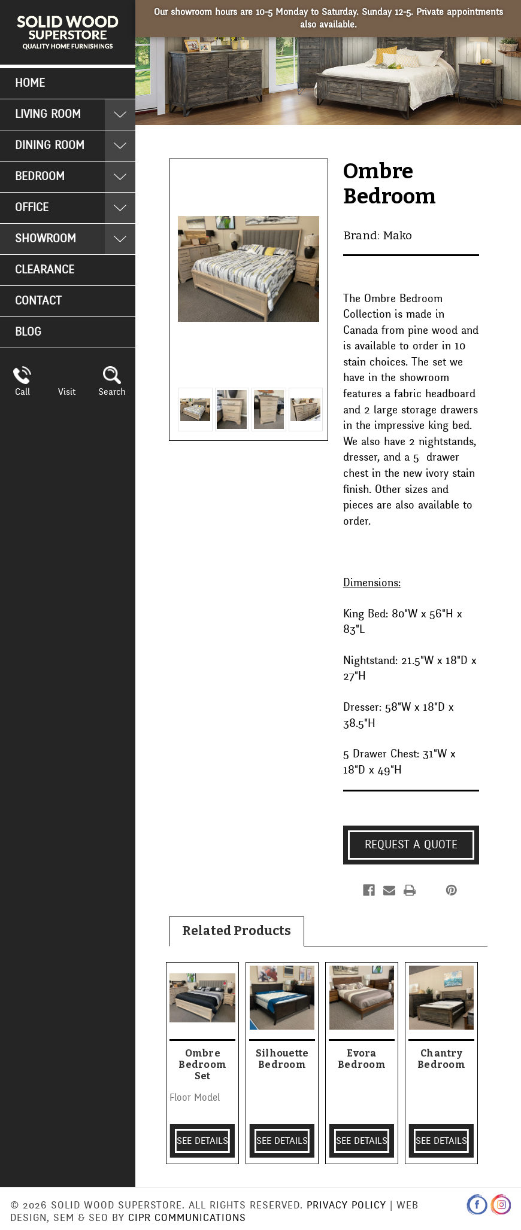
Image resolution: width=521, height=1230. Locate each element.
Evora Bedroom (362, 1059)
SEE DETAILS (202, 1141)
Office (32, 207)
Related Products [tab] (236, 931)
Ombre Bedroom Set (202, 1065)
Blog (28, 332)
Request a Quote (411, 844)
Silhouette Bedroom (282, 1059)
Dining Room (49, 145)
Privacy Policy (346, 1205)
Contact (38, 301)
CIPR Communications (187, 1217)
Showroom (45, 238)
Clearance (44, 269)
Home (30, 83)
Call (22, 392)
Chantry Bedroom (441, 1059)
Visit (66, 392)
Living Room (48, 114)
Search (112, 392)
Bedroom (40, 176)
